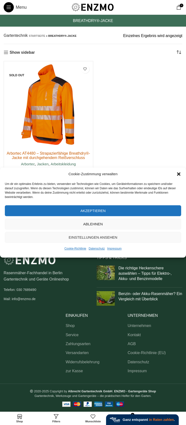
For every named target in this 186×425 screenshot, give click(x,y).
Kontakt (134, 335)
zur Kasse (74, 371)
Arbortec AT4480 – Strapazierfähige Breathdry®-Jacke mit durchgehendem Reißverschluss (48, 155)
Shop (70, 326)
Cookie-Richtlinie (75, 248)
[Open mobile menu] (15, 7)
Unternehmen (139, 326)
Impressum (114, 248)
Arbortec (28, 164)
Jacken (42, 164)
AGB (132, 344)
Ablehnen (93, 224)
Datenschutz (97, 248)
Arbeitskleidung (63, 164)
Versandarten (77, 353)
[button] (178, 174)
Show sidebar (22, 52)
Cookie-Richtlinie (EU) (147, 353)
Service (72, 335)
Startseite (37, 35)
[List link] (46, 289)
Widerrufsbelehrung (83, 362)
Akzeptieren (93, 211)
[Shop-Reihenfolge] (178, 52)
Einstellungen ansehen (93, 237)
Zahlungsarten (78, 344)
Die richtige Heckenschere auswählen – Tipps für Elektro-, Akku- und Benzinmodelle (145, 273)
